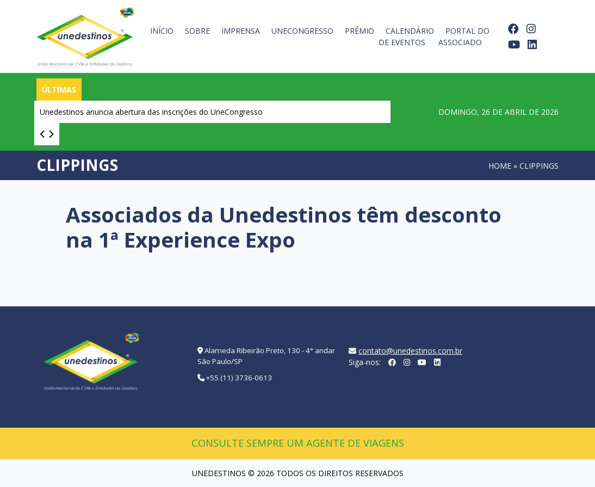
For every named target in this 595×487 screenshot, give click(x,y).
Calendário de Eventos (406, 36)
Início (161, 31)
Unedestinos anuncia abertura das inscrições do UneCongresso (151, 112)
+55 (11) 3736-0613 (239, 378)
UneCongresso (302, 31)
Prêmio (359, 31)
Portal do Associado (463, 36)
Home (499, 166)
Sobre (197, 31)
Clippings (539, 166)
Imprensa (240, 31)
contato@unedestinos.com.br (410, 351)
